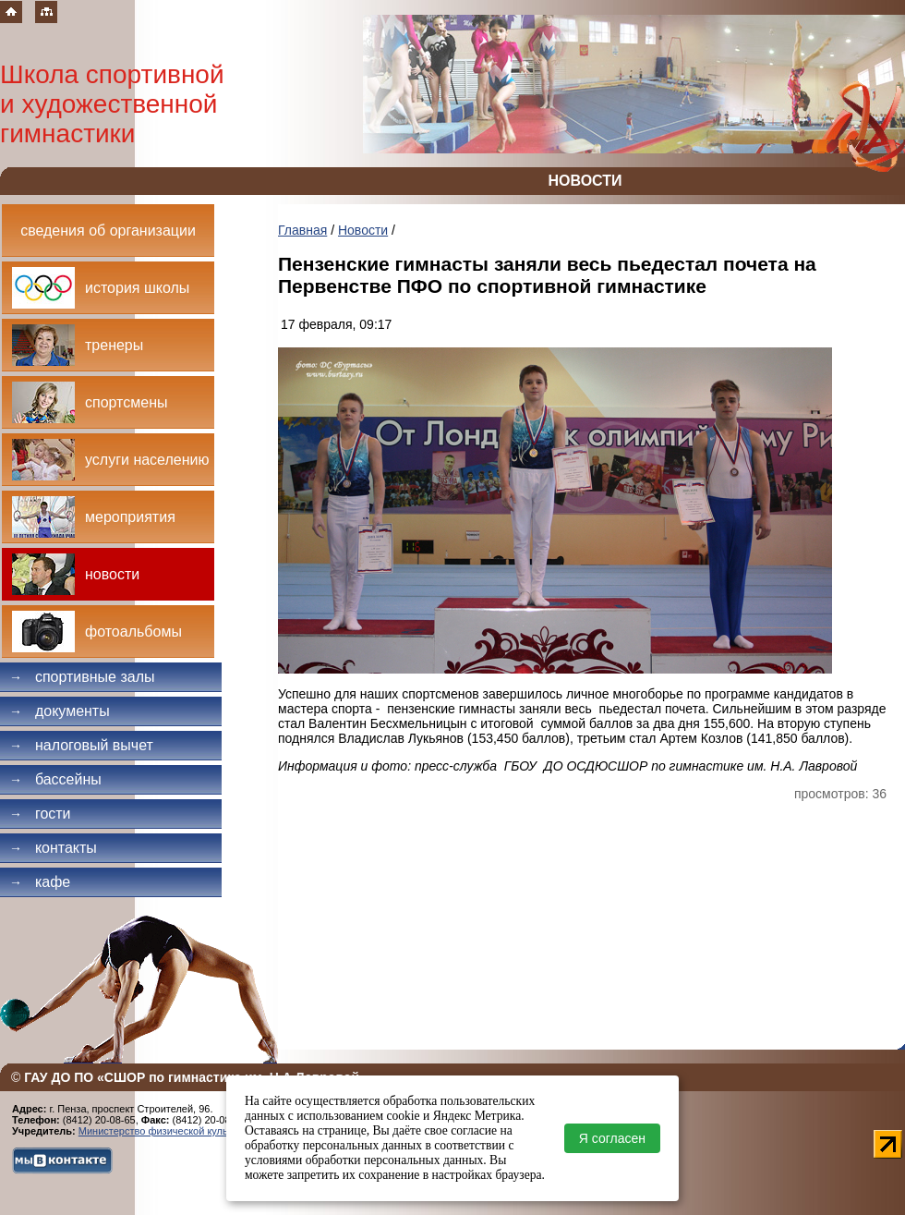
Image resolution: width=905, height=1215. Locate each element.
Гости (40, 813)
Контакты (53, 848)
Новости (363, 230)
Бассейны (55, 779)
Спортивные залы (82, 677)
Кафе (39, 882)
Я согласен (612, 1138)
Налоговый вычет (81, 745)
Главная (302, 230)
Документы (59, 711)
